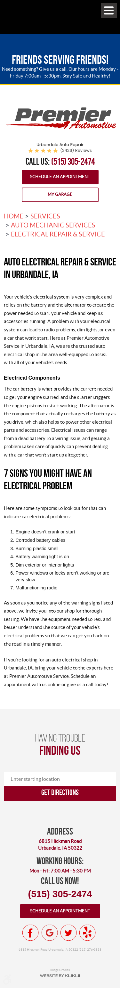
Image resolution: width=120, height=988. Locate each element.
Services (45, 216)
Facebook (30, 933)
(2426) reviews (76, 150)
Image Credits (60, 970)
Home (13, 216)
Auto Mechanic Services (53, 225)
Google (49, 933)
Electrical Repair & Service (58, 234)
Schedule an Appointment (60, 176)
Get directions (60, 792)
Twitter (68, 933)
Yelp (87, 933)
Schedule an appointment (60, 911)
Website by (60, 976)
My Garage (60, 194)
